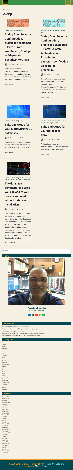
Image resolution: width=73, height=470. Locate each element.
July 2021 (4, 445)
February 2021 (5, 451)
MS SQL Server (5, 364)
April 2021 (4, 449)
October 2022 (5, 431)
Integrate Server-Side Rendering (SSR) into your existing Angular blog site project (20, 329)
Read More (10, 84)
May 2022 (4, 438)
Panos (12, 64)
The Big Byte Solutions (54, 464)
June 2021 (4, 447)
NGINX (3, 371)
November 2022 (6, 429)
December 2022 (5, 427)
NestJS (4, 368)
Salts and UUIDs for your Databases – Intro (53, 131)
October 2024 (5, 400)
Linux (3, 357)
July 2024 (4, 405)
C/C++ (3, 346)
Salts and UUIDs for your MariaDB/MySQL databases (18, 129)
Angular (4, 342)
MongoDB (58, 121)
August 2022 (5, 434)
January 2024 (5, 411)
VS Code (4, 387)
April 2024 (4, 407)
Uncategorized (5, 386)
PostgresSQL (56, 123)
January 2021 (5, 452)
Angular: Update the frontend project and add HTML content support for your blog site (21, 335)
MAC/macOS (5, 359)
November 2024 (6, 398)
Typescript (4, 384)
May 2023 (4, 420)
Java (6, 31)
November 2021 (6, 443)
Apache (4, 344)
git (3, 351)
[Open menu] (68, 2)
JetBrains (4, 355)
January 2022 (5, 441)
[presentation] (18, 23)
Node (3, 373)
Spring (3, 378)
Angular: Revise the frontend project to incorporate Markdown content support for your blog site (23, 333)
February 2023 (5, 423)
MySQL (11, 31)
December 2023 (5, 413)
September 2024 (6, 402)
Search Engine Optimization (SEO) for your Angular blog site (15, 326)
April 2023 (4, 422)
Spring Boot (18, 31)
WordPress (4, 389)
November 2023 (6, 415)
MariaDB (51, 31)
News (3, 369)
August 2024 (5, 404)
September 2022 (6, 433)
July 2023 (4, 416)
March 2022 (5, 440)
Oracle (18, 180)
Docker (4, 350)
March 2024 (5, 409)
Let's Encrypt (43, 466)
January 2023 (5, 425)
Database (44, 31)
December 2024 (5, 397)
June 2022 (4, 436)
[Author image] (6, 64)
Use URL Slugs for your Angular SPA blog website (13, 331)
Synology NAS (5, 382)
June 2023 (4, 418)
